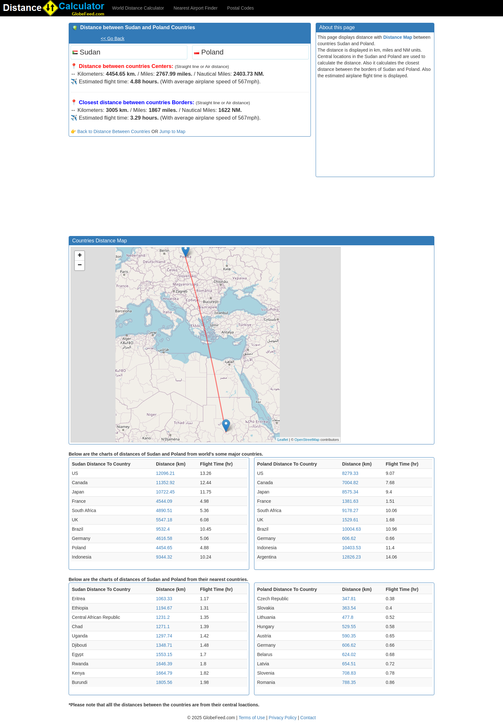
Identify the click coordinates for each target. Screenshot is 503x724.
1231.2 (163, 617)
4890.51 (164, 510)
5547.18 (164, 519)
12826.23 (351, 557)
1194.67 (164, 607)
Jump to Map (172, 131)
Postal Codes (240, 8)
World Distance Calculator (138, 8)
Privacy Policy (283, 717)
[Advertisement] (190, 188)
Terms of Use (252, 717)
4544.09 (164, 501)
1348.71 (164, 645)
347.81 (349, 598)
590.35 (349, 635)
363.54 (349, 607)
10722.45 (165, 491)
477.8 (348, 617)
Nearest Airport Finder (195, 8)
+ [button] (80, 256)
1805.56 (164, 682)
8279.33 (350, 473)
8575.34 (350, 491)
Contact (308, 717)
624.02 (349, 654)
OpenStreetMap (307, 440)
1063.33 (164, 598)
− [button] (80, 265)
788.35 (349, 682)
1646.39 (164, 663)
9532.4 (163, 529)
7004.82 (350, 482)
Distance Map (397, 37)
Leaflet (282, 440)
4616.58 (164, 538)
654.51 (349, 663)
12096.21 (165, 473)
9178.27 (350, 510)
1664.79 (164, 673)
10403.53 (351, 547)
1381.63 (350, 501)
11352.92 (165, 482)
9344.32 (164, 557)
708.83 (349, 673)
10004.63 (351, 529)
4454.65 (164, 547)
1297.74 (164, 635)
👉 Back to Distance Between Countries (110, 131)
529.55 (349, 626)
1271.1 (163, 626)
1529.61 (350, 519)
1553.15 (164, 654)
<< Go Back (112, 38)
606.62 (349, 538)
